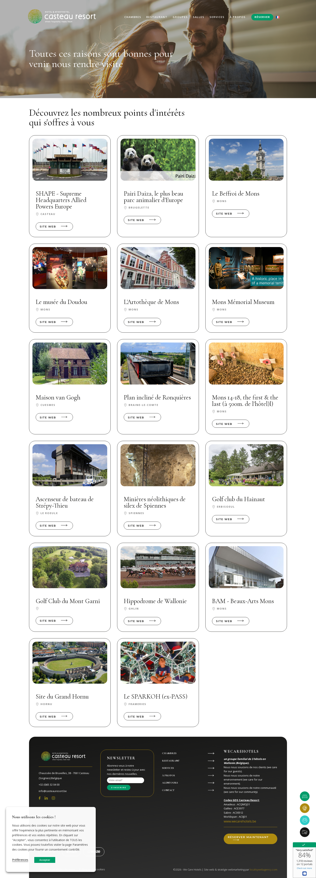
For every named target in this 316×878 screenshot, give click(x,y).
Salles (198, 17)
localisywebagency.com (263, 869)
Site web (48, 226)
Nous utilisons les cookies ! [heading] (34, 817)
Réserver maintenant (248, 837)
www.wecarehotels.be (240, 821)
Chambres (132, 17)
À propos (238, 17)
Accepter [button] (44, 860)
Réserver (262, 17)
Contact (168, 790)
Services (217, 17)
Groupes (180, 17)
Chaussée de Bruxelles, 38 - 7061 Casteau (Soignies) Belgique (64, 775)
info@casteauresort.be (53, 791)
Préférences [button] (20, 860)
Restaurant (156, 17)
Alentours (170, 782)
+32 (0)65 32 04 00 (49, 784)
